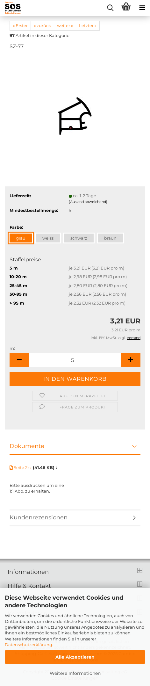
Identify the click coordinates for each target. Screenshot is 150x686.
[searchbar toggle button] (110, 8)
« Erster (20, 25)
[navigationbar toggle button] (142, 8)
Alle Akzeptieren (75, 657)
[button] (19, 360)
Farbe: (16, 227)
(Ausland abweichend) (88, 201)
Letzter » (87, 25)
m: (12, 348)
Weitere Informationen (75, 673)
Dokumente (27, 446)
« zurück (42, 25)
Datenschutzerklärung (28, 644)
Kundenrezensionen (39, 517)
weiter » (65, 25)
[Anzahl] (75, 360)
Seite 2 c (21, 467)
